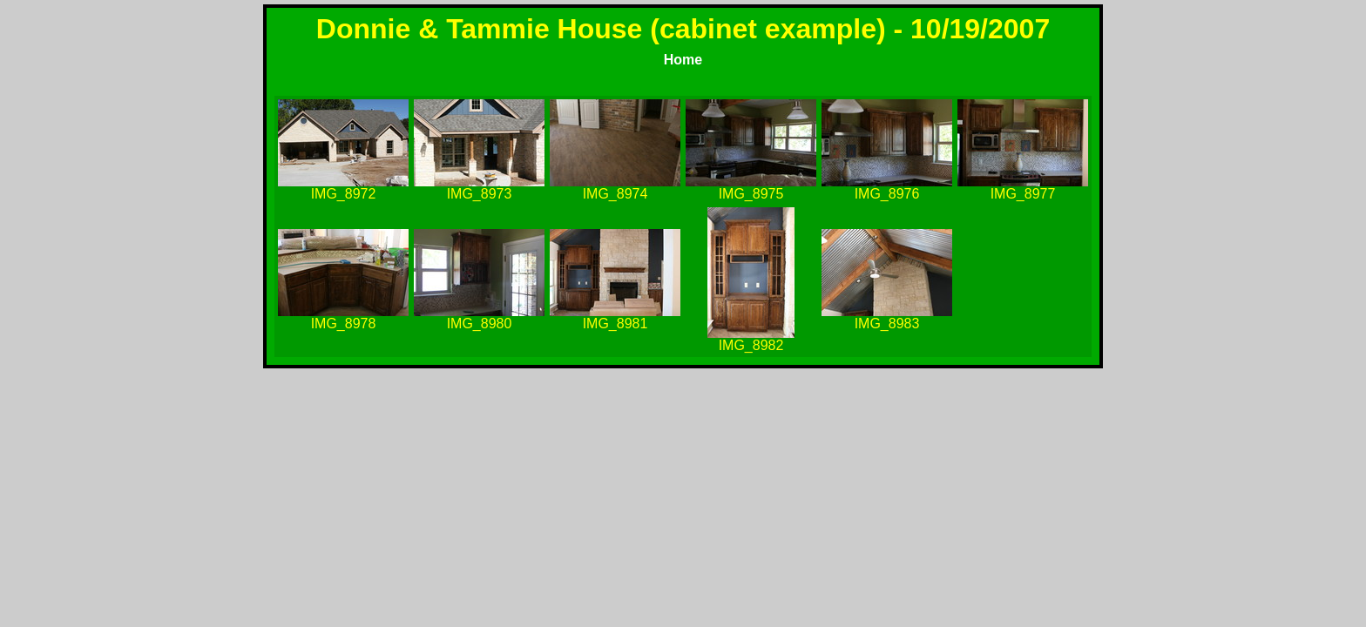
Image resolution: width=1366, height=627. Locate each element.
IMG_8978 (343, 323)
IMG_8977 (1023, 193)
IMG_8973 (479, 193)
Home (683, 59)
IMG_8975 (751, 193)
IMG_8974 (615, 193)
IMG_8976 (887, 193)
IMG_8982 (751, 345)
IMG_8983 (887, 323)
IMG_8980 (479, 323)
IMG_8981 (615, 323)
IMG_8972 (343, 193)
